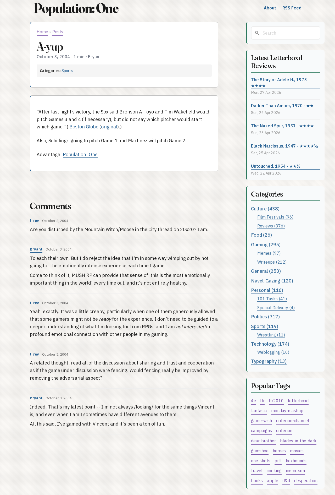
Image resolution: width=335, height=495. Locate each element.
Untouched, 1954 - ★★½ (275, 166)
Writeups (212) (272, 262)
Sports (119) (264, 326)
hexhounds (296, 460)
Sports (67, 70)
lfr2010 (276, 400)
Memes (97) (269, 253)
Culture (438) (265, 209)
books (257, 480)
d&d (286, 480)
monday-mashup (287, 410)
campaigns (261, 430)
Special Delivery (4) (276, 307)
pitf (278, 460)
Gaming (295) (266, 245)
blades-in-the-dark (298, 440)
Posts (57, 31)
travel (257, 470)
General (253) (266, 271)
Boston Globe (83, 127)
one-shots (260, 460)
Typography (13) (269, 361)
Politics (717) (265, 317)
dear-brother (263, 440)
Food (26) (261, 235)
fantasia (259, 410)
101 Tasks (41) (272, 298)
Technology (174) (270, 344)
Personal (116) (267, 290)
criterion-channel (292, 420)
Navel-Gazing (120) (272, 281)
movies (297, 450)
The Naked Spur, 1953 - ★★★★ (282, 125)
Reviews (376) (271, 226)
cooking (274, 470)
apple (272, 480)
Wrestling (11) (271, 335)
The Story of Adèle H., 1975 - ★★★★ (280, 82)
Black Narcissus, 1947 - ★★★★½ (284, 146)
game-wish (261, 420)
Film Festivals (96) (275, 217)
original (109, 127)
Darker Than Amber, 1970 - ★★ (282, 105)
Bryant (36, 249)
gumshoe (260, 450)
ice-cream (295, 470)
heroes (279, 450)
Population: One (76, 8)
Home (42, 31)
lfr (262, 400)
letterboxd (298, 400)
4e (253, 400)
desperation (305, 480)
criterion (284, 430)
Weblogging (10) (273, 352)
